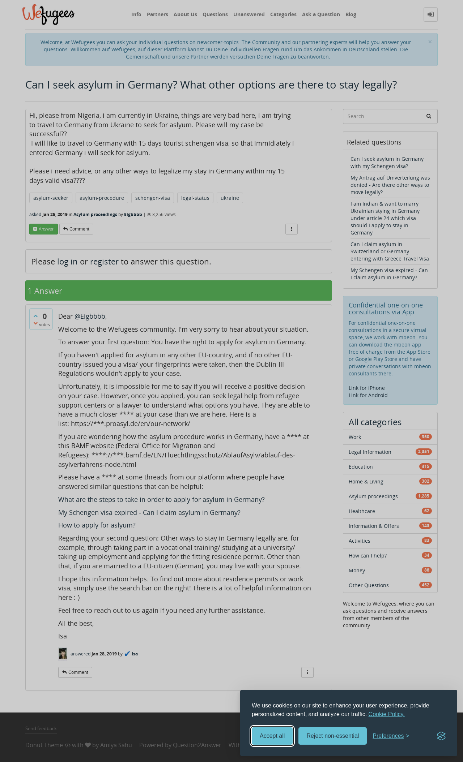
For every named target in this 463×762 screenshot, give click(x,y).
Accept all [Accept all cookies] (272, 736)
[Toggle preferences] (391, 736)
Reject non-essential (332, 736)
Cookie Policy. (387, 714)
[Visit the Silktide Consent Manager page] (441, 736)
